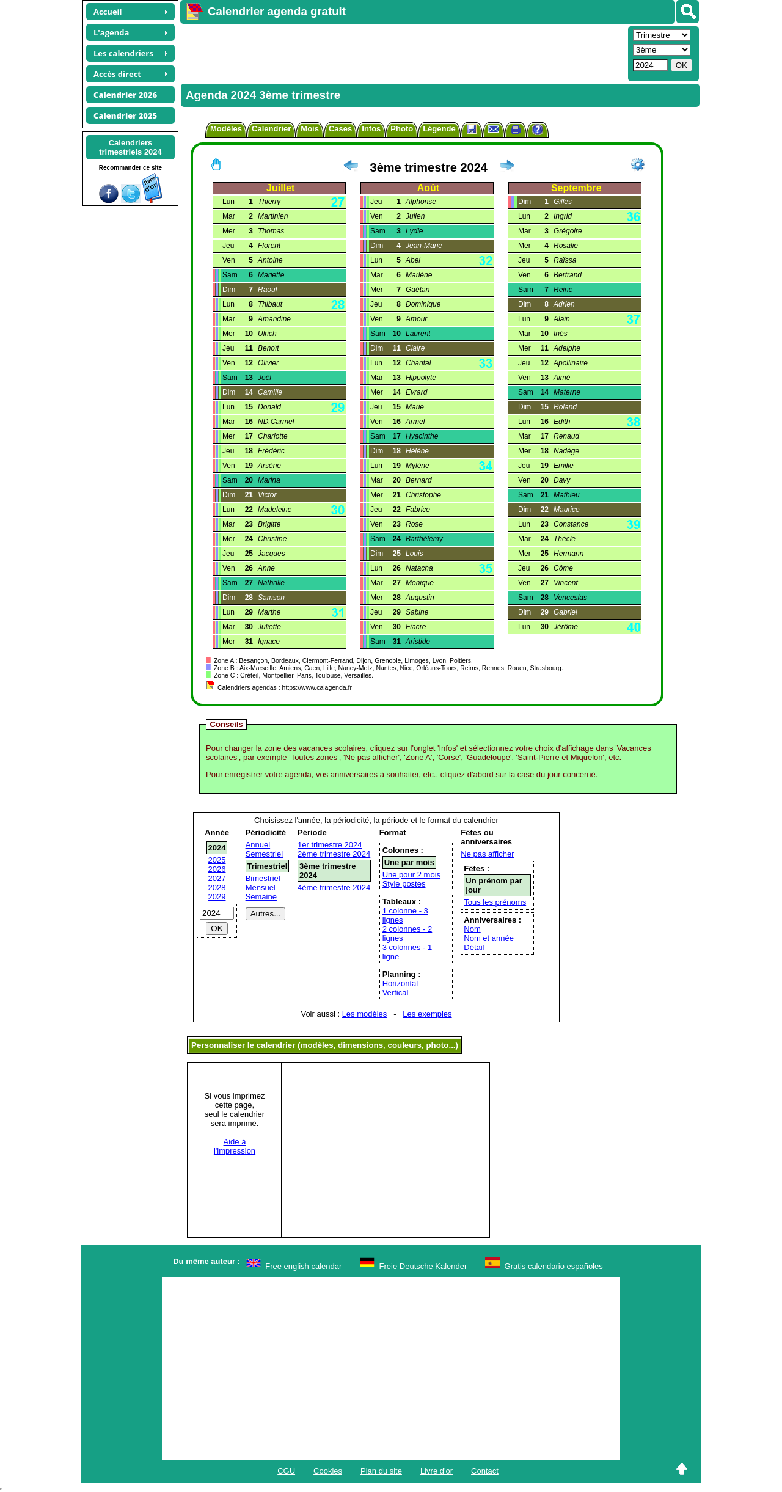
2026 (217, 869)
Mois (310, 128)
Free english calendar (303, 1266)
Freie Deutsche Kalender (423, 1266)
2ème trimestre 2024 (334, 853)
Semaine (261, 896)
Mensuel (261, 887)
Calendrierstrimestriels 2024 (130, 147)
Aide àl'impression (234, 1146)
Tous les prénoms (495, 902)
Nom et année (489, 938)
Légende (439, 128)
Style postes (404, 883)
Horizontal (400, 983)
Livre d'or (436, 1471)
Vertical (395, 992)
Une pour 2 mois (411, 874)
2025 (217, 860)
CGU (286, 1471)
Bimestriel (263, 878)
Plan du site (381, 1471)
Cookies (327, 1471)
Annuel (258, 844)
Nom (472, 929)
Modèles (226, 128)
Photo (401, 128)
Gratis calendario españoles (554, 1266)
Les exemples (427, 1013)
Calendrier (271, 128)
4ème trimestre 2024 (334, 887)
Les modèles (364, 1013)
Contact (485, 1471)
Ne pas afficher (487, 853)
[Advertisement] (402, 52)
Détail (474, 947)
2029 (217, 896)
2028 (217, 887)
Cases (340, 128)
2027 (217, 878)
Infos (371, 128)
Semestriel (264, 853)
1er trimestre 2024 (330, 844)
